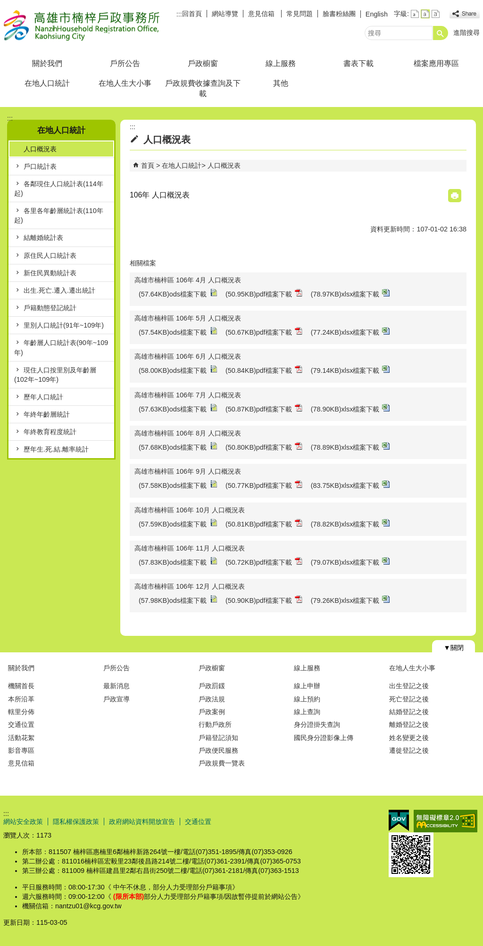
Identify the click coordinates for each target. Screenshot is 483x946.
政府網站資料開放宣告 (142, 821)
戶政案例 (212, 712)
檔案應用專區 (436, 63)
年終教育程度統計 (50, 432)
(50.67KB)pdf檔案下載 (263, 331)
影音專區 (21, 750)
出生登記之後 (409, 686)
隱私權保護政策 (76, 821)
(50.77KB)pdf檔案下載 (263, 484)
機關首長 (21, 686)
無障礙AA (445, 821)
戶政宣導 (116, 699)
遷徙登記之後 (409, 750)
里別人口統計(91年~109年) (64, 325)
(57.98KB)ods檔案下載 (178, 599)
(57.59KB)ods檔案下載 (178, 523)
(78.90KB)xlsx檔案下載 (350, 408)
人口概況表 (40, 149)
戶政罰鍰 (212, 686)
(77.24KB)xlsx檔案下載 (350, 331)
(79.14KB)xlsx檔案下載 (350, 369)
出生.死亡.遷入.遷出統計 (59, 290)
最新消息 (116, 686)
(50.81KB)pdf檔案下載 (263, 523)
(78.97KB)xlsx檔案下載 (350, 293)
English (377, 14)
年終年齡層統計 (47, 414)
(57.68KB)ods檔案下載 (178, 446)
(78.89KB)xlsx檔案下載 (350, 446)
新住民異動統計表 (50, 273)
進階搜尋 (466, 32)
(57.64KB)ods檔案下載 (178, 293)
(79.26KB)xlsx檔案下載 (350, 599)
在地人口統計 (47, 83)
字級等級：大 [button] (436, 14)
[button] (440, 33)
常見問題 (299, 13)
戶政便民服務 (218, 750)
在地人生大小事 (125, 83)
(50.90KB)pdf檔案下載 (263, 599)
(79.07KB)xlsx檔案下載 (350, 561)
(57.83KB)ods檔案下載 (178, 561)
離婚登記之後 (409, 724)
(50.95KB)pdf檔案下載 (263, 293)
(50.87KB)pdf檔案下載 (263, 408)
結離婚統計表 (43, 237)
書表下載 (358, 63)
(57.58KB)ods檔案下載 (178, 484)
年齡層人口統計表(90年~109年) (61, 347)
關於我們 (47, 63)
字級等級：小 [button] (415, 14)
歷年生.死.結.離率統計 (56, 449)
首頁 (147, 165)
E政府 (399, 820)
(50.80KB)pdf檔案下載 (263, 446)
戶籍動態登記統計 (50, 308)
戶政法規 (212, 699)
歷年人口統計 (43, 397)
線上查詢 (307, 712)
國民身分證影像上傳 (323, 737)
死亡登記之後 (409, 699)
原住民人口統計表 (50, 255)
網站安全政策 (23, 821)
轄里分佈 (21, 712)
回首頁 (192, 13)
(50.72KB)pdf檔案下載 (263, 561)
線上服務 (281, 63)
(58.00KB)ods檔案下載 (178, 369)
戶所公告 (125, 63)
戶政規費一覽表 (222, 763)
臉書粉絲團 (339, 13)
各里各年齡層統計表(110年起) (58, 215)
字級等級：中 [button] (425, 13)
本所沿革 (21, 699)
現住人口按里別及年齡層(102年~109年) (55, 374)
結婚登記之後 (409, 712)
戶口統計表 (40, 166)
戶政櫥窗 (203, 63)
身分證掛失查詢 (317, 724)
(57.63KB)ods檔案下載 (178, 408)
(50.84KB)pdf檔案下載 (263, 369)
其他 (280, 83)
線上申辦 (307, 686)
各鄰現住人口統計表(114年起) (58, 188)
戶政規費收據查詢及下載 (203, 88)
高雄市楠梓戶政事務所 (83, 25)
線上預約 (307, 699)
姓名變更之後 (409, 737)
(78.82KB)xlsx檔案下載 (350, 523)
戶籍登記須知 (218, 737)
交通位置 (21, 724)
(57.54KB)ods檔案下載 (178, 331)
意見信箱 (262, 13)
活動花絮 (21, 737)
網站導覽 (225, 13)
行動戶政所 (215, 724)
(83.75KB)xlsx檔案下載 (350, 484)
